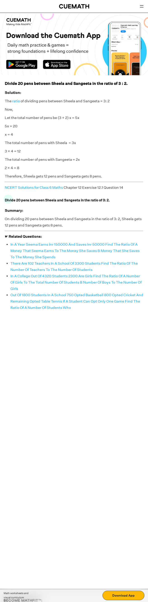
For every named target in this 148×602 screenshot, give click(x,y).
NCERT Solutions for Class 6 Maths (34, 187)
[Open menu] (141, 6)
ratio (16, 101)
